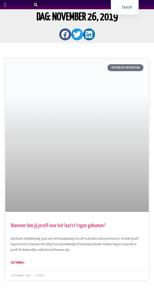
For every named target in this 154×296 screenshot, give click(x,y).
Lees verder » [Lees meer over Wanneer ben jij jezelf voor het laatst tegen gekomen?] (17, 262)
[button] (5, 5)
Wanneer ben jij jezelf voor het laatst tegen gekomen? (58, 225)
